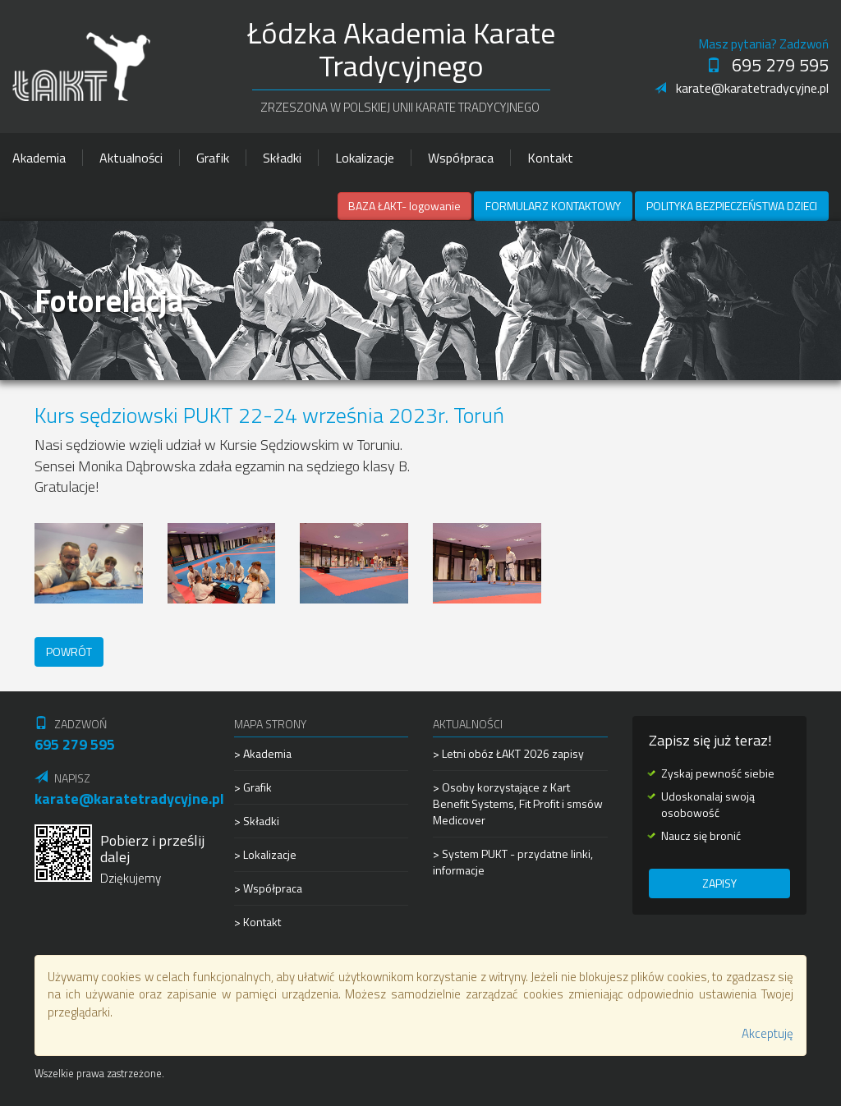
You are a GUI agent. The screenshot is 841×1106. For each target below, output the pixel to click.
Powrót (69, 651)
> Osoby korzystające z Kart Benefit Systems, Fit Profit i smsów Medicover (518, 803)
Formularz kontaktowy (553, 205)
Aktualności (131, 157)
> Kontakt (257, 921)
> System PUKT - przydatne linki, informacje (513, 862)
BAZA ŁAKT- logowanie (404, 205)
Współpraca (461, 157)
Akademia (39, 157)
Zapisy (719, 883)
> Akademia (263, 754)
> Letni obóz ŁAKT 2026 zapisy (508, 754)
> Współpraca (268, 888)
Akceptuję (767, 1033)
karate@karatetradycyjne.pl (742, 88)
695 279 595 (767, 65)
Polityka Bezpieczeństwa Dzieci (731, 205)
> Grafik (253, 787)
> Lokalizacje (265, 854)
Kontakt (550, 157)
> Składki (256, 820)
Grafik (212, 157)
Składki (282, 157)
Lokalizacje (364, 157)
